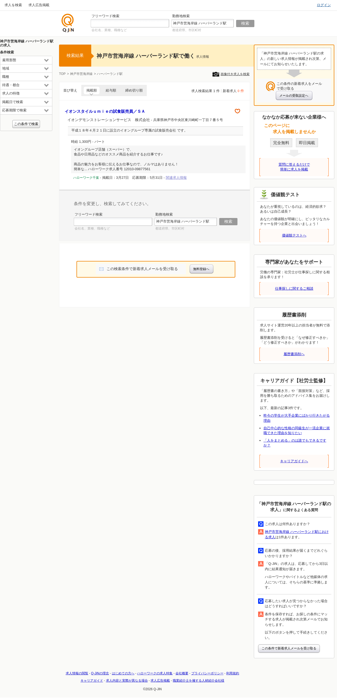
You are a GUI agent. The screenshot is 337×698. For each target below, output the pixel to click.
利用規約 (232, 673)
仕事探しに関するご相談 (294, 288)
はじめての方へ (123, 673)
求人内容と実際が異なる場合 (127, 680)
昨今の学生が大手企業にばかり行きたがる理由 (296, 417)
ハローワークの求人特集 (155, 673)
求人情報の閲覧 (77, 673)
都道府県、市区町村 (186, 30)
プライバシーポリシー (207, 673)
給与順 (111, 90)
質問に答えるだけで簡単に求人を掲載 (294, 166)
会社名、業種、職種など (109, 30)
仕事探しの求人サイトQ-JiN (68, 22)
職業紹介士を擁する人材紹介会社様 (198, 680)
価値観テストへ (294, 235)
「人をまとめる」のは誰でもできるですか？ (294, 442)
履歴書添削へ (294, 354)
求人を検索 (13, 5)
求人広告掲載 (38, 5)
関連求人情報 (176, 178)
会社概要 (181, 673)
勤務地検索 (181, 16)
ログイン (324, 5)
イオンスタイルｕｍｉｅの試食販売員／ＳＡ (105, 111)
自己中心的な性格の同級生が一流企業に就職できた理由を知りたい (296, 430)
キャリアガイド (91, 680)
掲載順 (91, 90)
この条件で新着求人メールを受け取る (289, 648)
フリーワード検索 (105, 16)
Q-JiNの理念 (100, 673)
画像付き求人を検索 (235, 74)
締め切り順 (134, 90)
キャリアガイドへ (294, 461)
